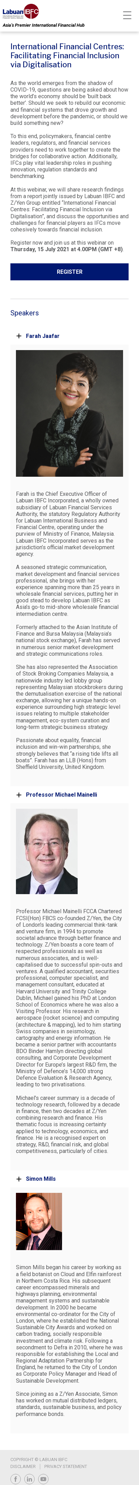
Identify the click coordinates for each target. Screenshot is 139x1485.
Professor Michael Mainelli (56, 794)
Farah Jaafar (38, 336)
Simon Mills (36, 1179)
